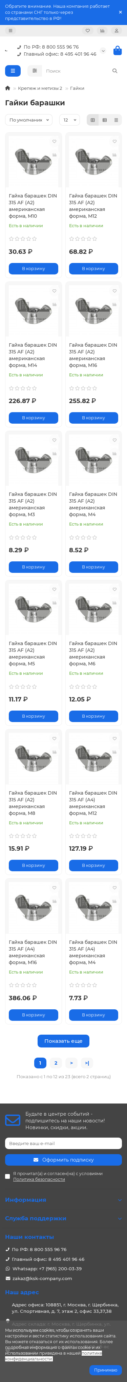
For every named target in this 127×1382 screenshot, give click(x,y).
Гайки (77, 88)
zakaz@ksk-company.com (42, 1278)
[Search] (82, 71)
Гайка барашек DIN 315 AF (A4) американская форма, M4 (93, 952)
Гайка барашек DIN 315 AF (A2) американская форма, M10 (33, 206)
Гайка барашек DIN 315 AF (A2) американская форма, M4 (93, 504)
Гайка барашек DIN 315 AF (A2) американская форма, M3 (33, 504)
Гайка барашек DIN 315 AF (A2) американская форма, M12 (93, 206)
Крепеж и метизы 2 (40, 88)
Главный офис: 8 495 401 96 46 (55, 54)
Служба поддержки (63, 1218)
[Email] (63, 1143)
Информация (63, 1199)
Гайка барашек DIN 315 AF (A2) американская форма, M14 (33, 355)
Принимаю (105, 1370)
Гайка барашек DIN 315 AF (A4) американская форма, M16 (33, 952)
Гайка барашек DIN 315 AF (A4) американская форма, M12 (93, 803)
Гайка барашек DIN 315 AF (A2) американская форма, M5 (33, 653)
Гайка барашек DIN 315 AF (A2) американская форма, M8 (33, 803)
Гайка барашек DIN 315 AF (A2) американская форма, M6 (93, 653)
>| (87, 1063)
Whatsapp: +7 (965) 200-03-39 (47, 1268)
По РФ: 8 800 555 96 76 (46, 47)
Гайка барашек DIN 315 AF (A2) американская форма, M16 (93, 355)
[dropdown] (10, 30)
